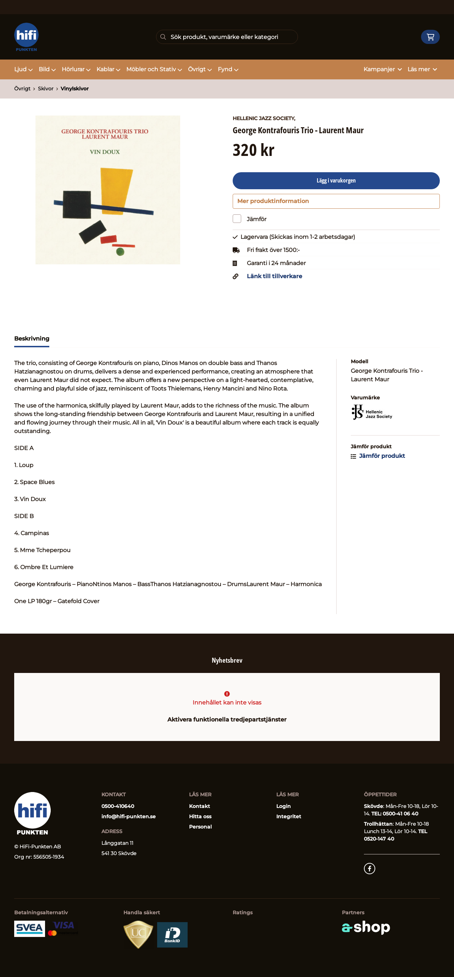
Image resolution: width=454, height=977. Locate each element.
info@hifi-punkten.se (128, 816)
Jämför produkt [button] (378, 458)
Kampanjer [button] (383, 69)
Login (283, 806)
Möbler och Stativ (154, 69)
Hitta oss (200, 816)
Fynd (228, 69)
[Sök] (227, 37)
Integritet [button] (288, 816)
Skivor (46, 88)
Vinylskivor (75, 88)
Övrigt (200, 69)
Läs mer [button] (422, 69)
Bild (47, 69)
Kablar (108, 69)
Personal (200, 827)
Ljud (23, 69)
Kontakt (199, 806)
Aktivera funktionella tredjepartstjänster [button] (227, 719)
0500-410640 (117, 806)
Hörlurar (76, 69)
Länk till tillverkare (274, 279)
